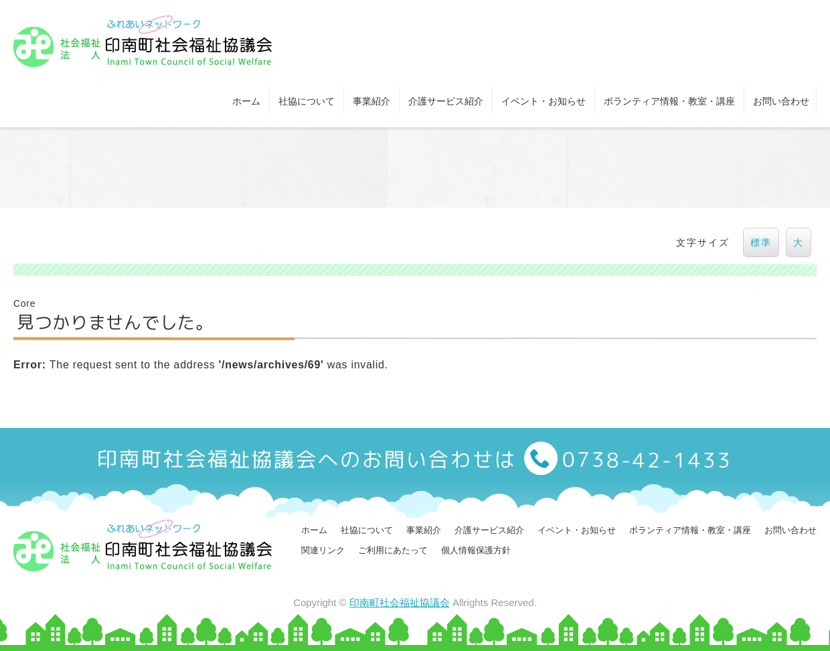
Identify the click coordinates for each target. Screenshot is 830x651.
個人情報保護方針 (476, 550)
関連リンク (323, 550)
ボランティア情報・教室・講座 (669, 101)
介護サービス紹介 (445, 101)
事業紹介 (371, 101)
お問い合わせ (781, 101)
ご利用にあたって (393, 550)
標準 (761, 242)
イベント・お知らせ (543, 101)
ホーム (246, 101)
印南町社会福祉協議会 (399, 602)
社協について (306, 101)
